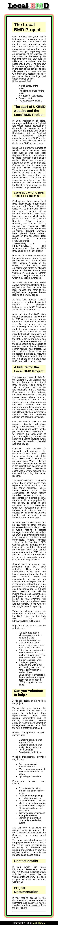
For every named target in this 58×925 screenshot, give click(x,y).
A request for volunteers (30, 96)
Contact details (26, 98)
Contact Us (17, 882)
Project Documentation (30, 100)
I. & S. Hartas (38, 923)
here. (24, 908)
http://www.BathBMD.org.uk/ (26, 621)
